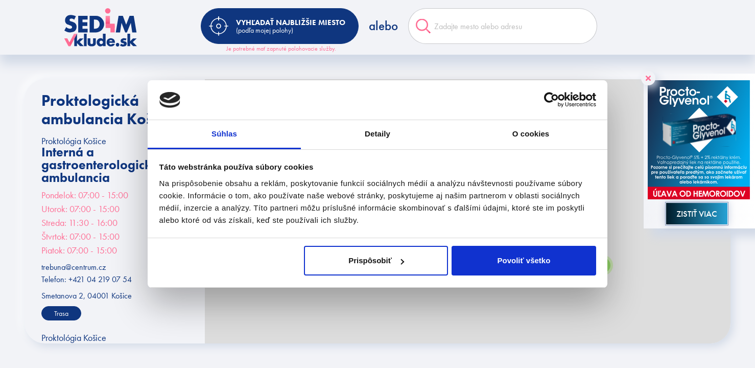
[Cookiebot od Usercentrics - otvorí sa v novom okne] (551, 100)
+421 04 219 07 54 (100, 279)
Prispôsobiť (376, 260)
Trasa (61, 313)
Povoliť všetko (523, 260)
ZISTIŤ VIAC (696, 213)
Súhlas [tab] (224, 133)
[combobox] (502, 26)
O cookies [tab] (531, 133)
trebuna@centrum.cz (73, 267)
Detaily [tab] (377, 133)
